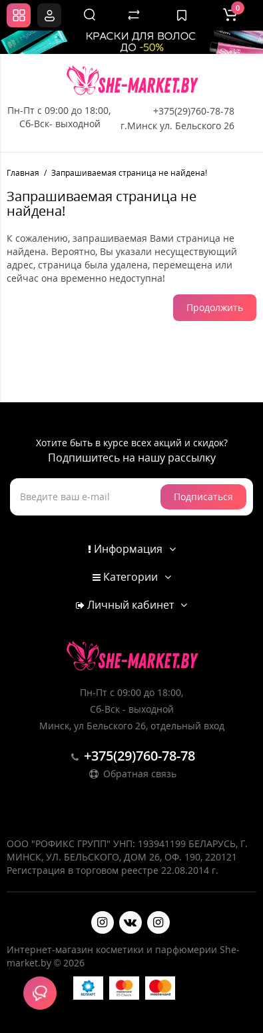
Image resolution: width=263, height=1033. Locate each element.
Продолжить (214, 307)
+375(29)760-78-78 (193, 111)
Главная (23, 172)
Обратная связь (131, 773)
